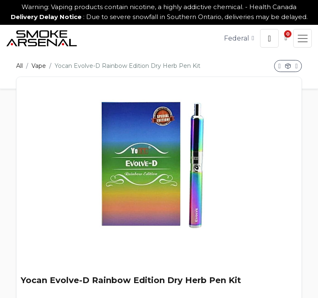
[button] (269, 38)
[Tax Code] (239, 38)
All (19, 66)
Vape (38, 66)
